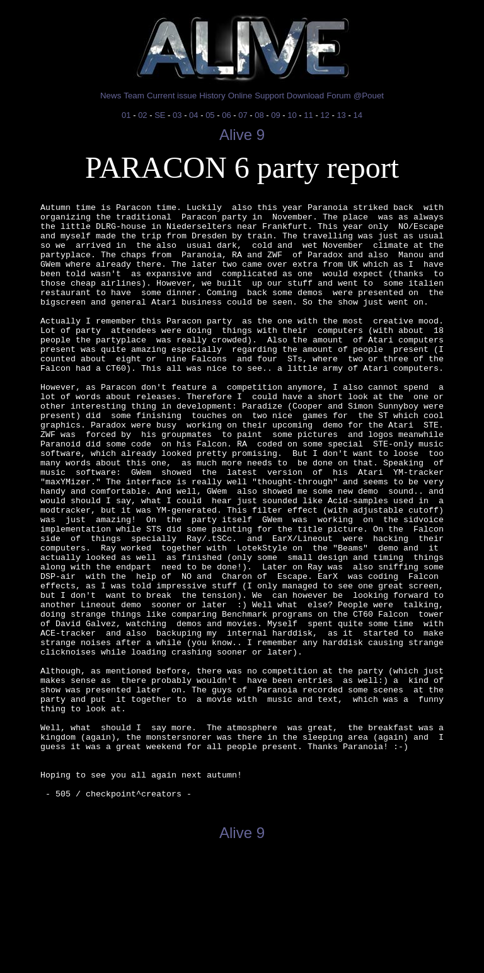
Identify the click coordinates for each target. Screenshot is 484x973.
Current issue (172, 95)
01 (126, 115)
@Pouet (369, 95)
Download (305, 95)
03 (177, 115)
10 (291, 115)
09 (275, 115)
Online (240, 95)
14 (357, 115)
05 (209, 115)
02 (142, 115)
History (212, 95)
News (110, 95)
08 (259, 115)
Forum (338, 95)
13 (341, 115)
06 (226, 115)
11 (308, 115)
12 (324, 115)
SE (159, 115)
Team (134, 95)
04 (193, 115)
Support (269, 95)
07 (242, 115)
